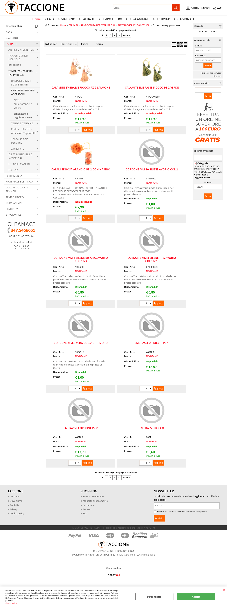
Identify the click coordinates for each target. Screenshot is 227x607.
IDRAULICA (14, 66)
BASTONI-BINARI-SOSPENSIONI (21, 83)
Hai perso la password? (211, 73)
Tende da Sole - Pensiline (20, 141)
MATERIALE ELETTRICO (19, 182)
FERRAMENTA (14, 176)
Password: (200, 56)
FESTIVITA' (12, 209)
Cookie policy (11, 603)
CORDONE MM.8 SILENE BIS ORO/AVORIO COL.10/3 (81, 260)
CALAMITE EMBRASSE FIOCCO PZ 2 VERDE (152, 88)
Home (38, 20)
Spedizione (89, 505)
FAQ (85, 514)
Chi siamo (15, 497)
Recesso (87, 510)
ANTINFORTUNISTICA (21, 50)
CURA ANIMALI (14, 204)
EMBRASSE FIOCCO (151, 429)
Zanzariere (17, 149)
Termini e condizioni (93, 497)
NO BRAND (81, 101)
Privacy (14, 510)
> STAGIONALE (183, 20)
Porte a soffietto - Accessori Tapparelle (23, 132)
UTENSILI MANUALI (19, 165)
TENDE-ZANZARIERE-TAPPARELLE (20, 73)
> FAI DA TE (87, 20)
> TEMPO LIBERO (110, 20)
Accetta (196, 596)
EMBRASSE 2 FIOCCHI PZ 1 (152, 344)
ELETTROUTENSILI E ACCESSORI (20, 157)
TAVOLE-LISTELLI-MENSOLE (18, 58)
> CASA (50, 20)
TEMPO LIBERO (15, 198)
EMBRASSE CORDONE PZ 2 (81, 429)
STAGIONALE (13, 215)
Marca (208, 183)
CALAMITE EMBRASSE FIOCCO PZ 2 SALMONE (81, 88)
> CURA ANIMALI (137, 20)
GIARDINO (12, 38)
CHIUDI (224, 590)
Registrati (218, 76)
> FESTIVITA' (160, 20)
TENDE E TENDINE (22, 124)
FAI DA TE (11, 44)
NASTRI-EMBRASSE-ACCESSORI (23, 93)
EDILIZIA (13, 170)
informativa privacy (198, 512)
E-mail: (198, 46)
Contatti (14, 505)
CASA (9, 33)
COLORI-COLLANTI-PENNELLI (17, 190)
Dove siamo (16, 501)
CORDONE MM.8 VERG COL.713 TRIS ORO (81, 344)
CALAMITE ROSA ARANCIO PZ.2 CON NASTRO (80, 170)
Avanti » (126, 36)
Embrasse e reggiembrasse (23, 116)
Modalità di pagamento (95, 501)
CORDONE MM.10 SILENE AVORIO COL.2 (152, 170)
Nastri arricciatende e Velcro (23, 104)
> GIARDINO (67, 20)
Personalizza (154, 596)
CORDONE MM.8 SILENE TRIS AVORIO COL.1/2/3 (151, 260)
